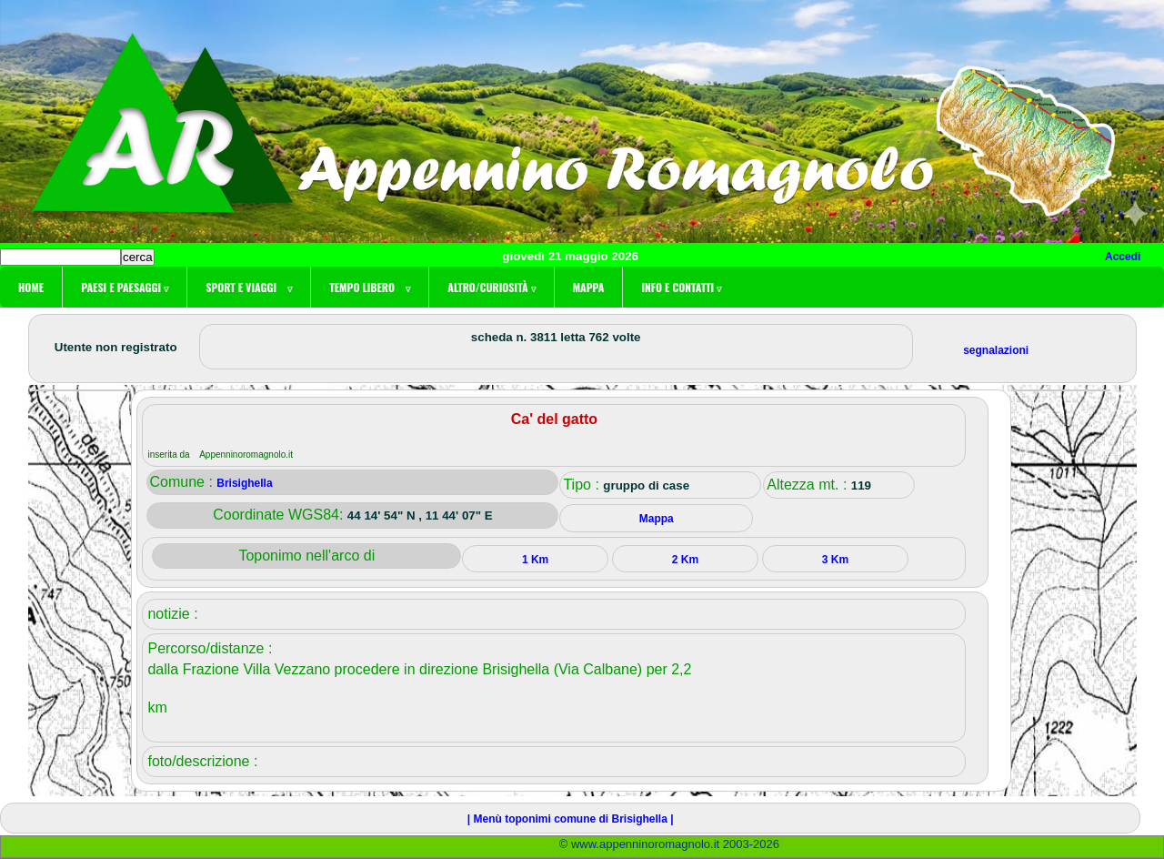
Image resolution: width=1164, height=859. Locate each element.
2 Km (685, 559)
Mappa (589, 287)
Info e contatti (681, 287)
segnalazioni (996, 350)
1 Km (535, 559)
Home (31, 287)
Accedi (1122, 256)
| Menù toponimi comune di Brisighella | (570, 819)
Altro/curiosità (491, 287)
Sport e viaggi (249, 287)
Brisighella (244, 483)
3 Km (835, 559)
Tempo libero (369, 287)
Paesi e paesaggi (124, 287)
